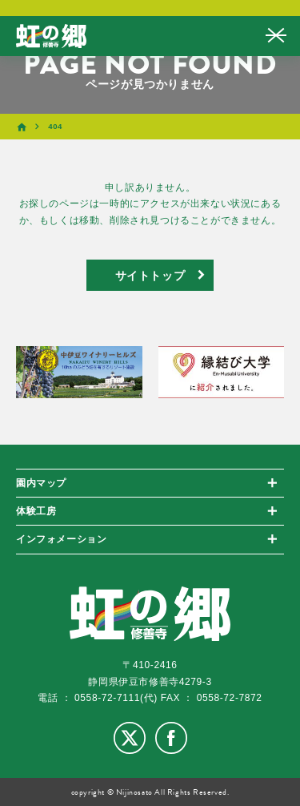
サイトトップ (150, 274)
